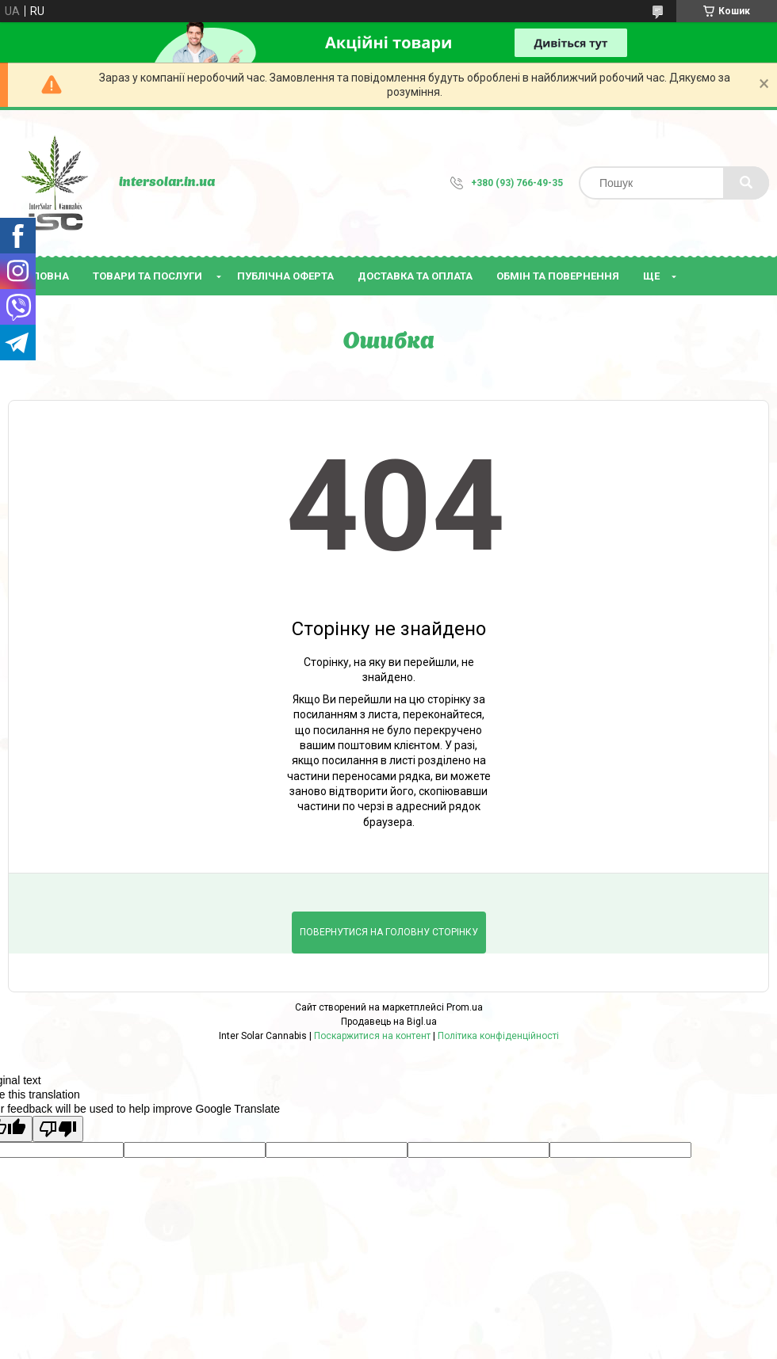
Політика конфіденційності (498, 1035)
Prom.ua (464, 1007)
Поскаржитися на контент (372, 1035)
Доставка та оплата (415, 276)
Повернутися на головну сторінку (389, 932)
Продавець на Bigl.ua (389, 1021)
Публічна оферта (285, 276)
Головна (44, 276)
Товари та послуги (147, 276)
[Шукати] (746, 183)
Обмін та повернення (557, 276)
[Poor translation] (58, 1129)
